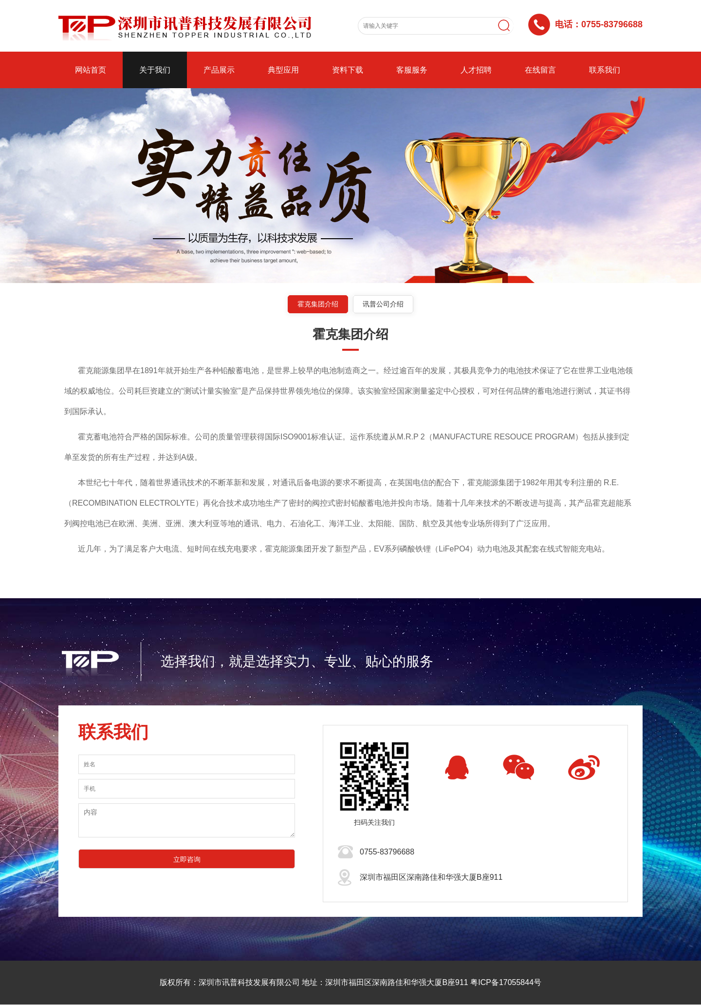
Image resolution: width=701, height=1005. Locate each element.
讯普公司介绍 (383, 304)
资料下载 (347, 70)
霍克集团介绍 (317, 304)
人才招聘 (476, 70)
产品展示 (219, 70)
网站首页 (90, 70)
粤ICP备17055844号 (505, 983)
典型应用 (283, 70)
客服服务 (411, 70)
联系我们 (604, 70)
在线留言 (540, 70)
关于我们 (154, 70)
